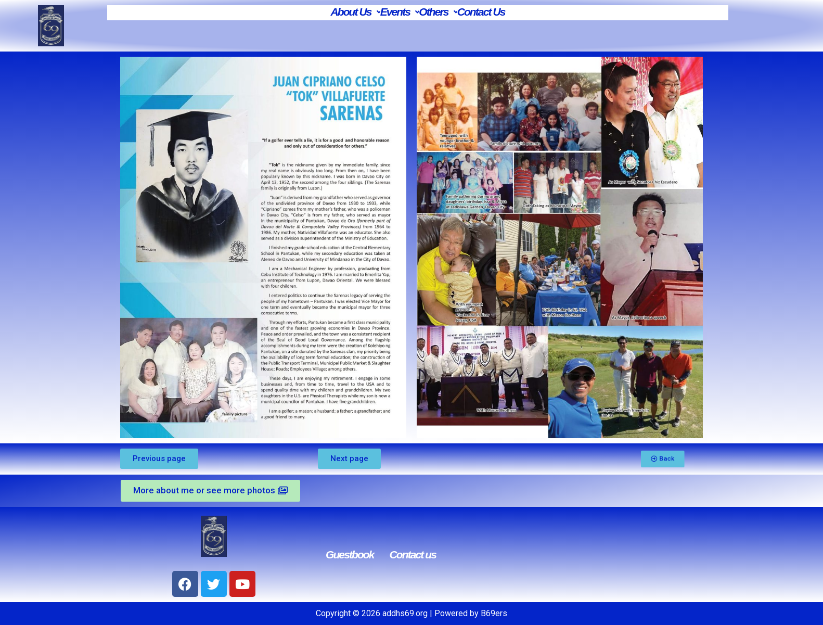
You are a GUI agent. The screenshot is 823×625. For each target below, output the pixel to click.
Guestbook (350, 554)
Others (438, 12)
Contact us (413, 554)
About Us (355, 12)
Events (399, 12)
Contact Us (481, 12)
